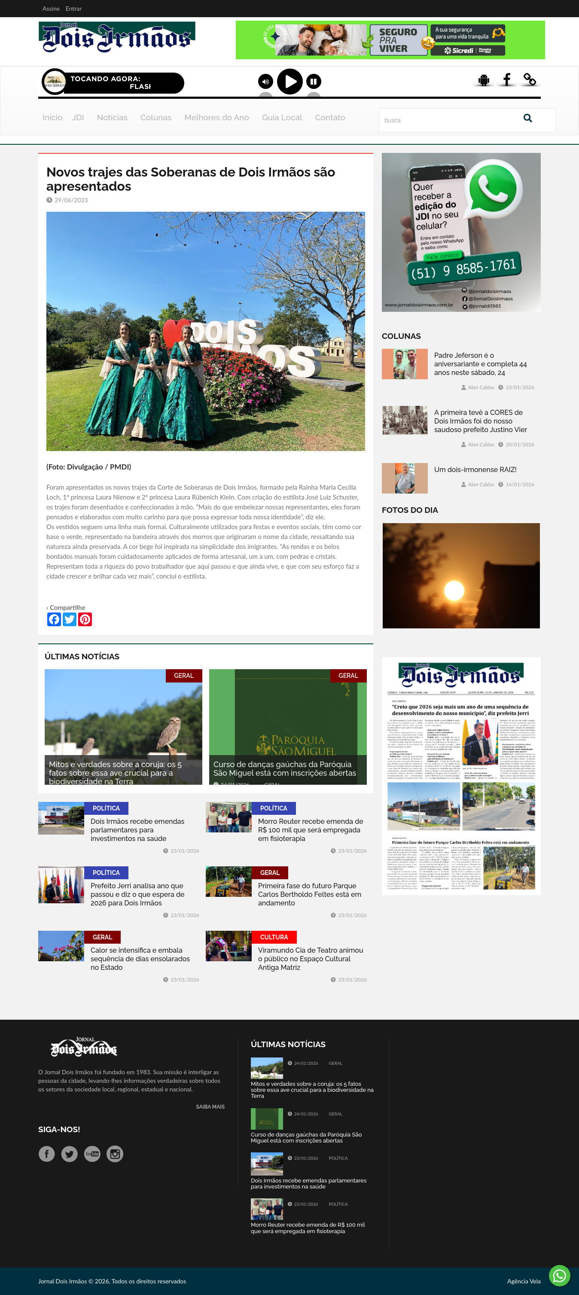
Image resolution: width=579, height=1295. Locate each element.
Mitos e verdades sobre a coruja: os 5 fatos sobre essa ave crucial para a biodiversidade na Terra (115, 773)
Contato (330, 117)
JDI (78, 117)
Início (53, 117)
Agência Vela (524, 1281)
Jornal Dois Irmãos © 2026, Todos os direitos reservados (112, 1281)
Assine (51, 8)
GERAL (184, 675)
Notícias (112, 117)
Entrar (74, 8)
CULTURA (274, 937)
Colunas (155, 117)
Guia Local (282, 117)
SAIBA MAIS (210, 1107)
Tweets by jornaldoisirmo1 (437, 1044)
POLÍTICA (106, 808)
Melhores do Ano (216, 117)
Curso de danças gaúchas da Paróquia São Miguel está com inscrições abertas (284, 768)
